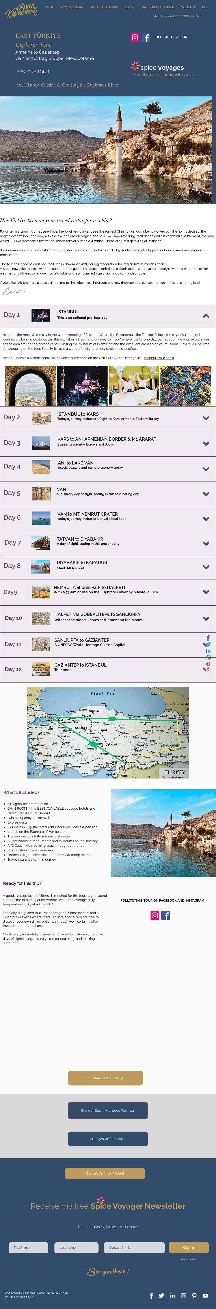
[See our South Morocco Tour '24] (108, 1110)
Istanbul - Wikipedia (159, 358)
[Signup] (189, 1247)
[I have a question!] (105, 1173)
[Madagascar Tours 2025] (108, 1139)
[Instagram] (135, 37)
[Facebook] (146, 37)
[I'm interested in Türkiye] (105, 1078)
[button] (72, 7)
